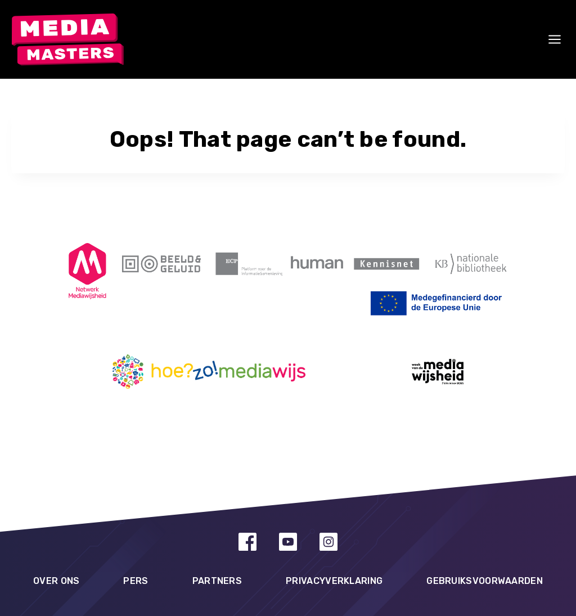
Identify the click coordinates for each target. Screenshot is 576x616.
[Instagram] (328, 541)
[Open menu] (554, 39)
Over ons (56, 580)
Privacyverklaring (334, 580)
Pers (135, 580)
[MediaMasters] (67, 39)
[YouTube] (288, 541)
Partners (217, 580)
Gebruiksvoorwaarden (484, 580)
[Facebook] (247, 541)
